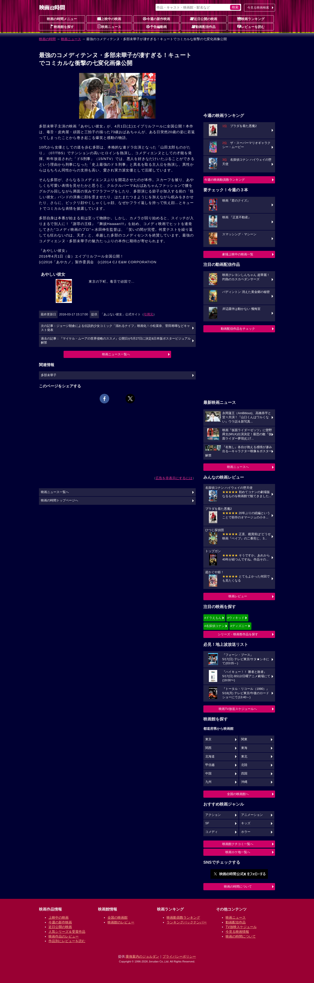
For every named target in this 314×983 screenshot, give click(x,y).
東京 (208, 739)
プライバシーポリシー (179, 956)
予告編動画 (156, 26)
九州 (208, 782)
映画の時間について (238, 886)
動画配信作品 (204, 26)
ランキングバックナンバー (187, 922)
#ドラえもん (213, 618)
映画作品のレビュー (64, 936)
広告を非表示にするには (174, 478)
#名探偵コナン (214, 626)
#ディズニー (239, 626)
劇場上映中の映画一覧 (237, 254)
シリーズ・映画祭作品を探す (238, 634)
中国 (208, 773)
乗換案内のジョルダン (142, 956)
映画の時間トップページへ (59, 500)
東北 (244, 756)
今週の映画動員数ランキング (224, 179)
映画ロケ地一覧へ (237, 852)
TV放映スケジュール (241, 927)
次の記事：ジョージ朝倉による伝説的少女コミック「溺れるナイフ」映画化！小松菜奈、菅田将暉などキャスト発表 (115, 328)
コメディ (211, 832)
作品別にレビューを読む (67, 941)
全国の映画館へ (238, 794)
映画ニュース (109, 26)
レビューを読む (251, 26)
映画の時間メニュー (62, 19)
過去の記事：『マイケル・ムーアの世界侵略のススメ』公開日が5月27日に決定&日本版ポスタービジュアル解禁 (116, 341)
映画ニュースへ (238, 467)
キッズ (245, 823)
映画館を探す (62, 26)
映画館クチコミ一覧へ (237, 844)
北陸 (244, 765)
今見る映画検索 (258, 7)
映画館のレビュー (121, 922)
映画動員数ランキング (183, 917)
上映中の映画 (109, 18)
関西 (208, 748)
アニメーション (252, 815)
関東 (244, 739)
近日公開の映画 (203, 18)
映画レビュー (237, 596)
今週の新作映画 (156, 18)
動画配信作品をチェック (238, 328)
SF (207, 823)
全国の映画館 (118, 917)
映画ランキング (251, 18)
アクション (213, 815)
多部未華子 (48, 375)
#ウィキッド (235, 618)
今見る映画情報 (237, 932)
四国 (244, 773)
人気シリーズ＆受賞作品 (67, 932)
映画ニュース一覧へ (116, 354)
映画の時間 (47, 39)
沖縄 (244, 782)
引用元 (148, 314)
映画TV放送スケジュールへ (238, 709)
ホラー (245, 832)
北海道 (210, 756)
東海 (244, 748)
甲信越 (210, 765)
